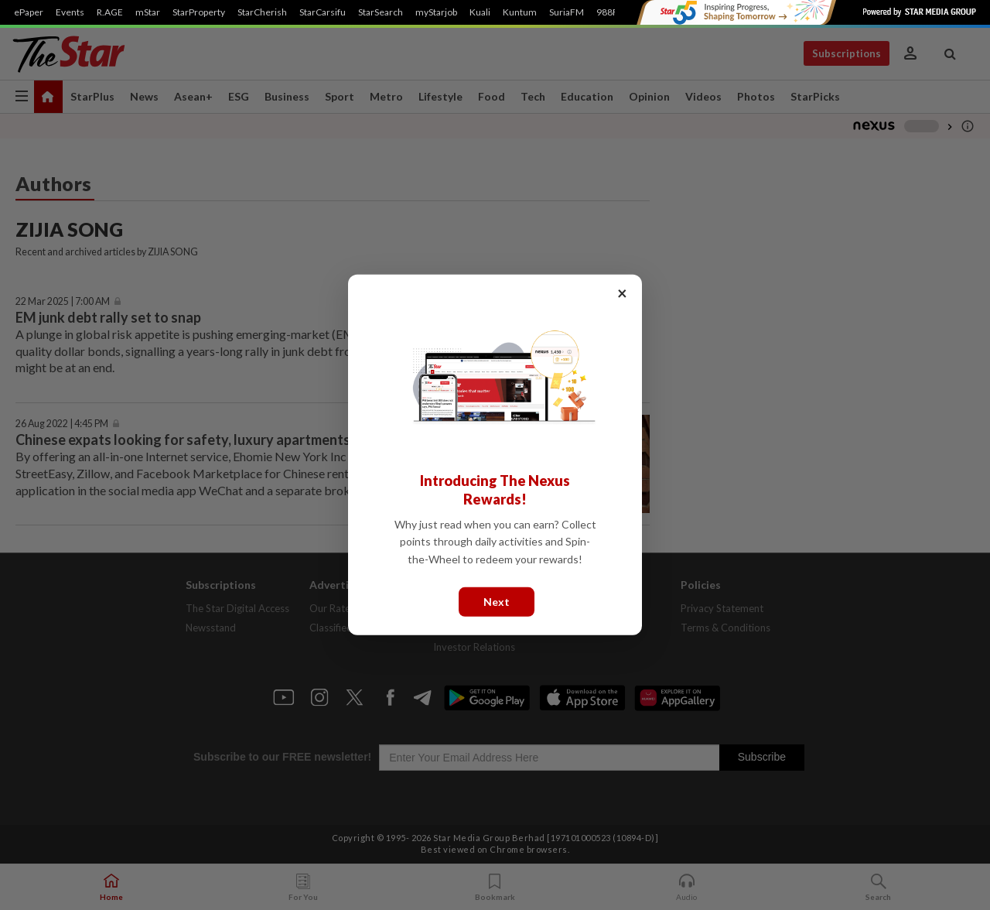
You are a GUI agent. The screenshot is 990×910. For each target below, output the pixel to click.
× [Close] (622, 292)
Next (496, 601)
